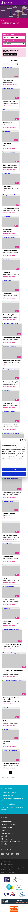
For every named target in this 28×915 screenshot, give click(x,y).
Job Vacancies (7, 833)
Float (8, 869)
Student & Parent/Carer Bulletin (10, 843)
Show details (19, 465)
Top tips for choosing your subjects (12, 808)
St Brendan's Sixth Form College (7, 2)
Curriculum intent (8, 792)
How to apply (7, 795)
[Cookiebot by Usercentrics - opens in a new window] (20, 440)
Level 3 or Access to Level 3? (12, 800)
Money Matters (8, 804)
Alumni (4, 836)
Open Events (6, 822)
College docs (12, 872)
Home (2, 20)
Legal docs (4, 872)
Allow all (14, 469)
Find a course (6, 827)
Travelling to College (9, 825)
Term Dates (5, 830)
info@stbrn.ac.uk (8, 864)
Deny (14, 473)
